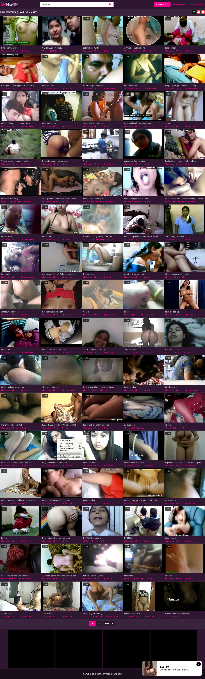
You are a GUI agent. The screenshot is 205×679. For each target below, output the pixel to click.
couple (148, 239)
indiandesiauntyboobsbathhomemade (181, 618)
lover (185, 428)
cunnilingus (147, 579)
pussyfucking (111, 617)
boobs (135, 315)
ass (65, 164)
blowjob (148, 277)
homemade (191, 51)
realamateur (109, 89)
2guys (110, 239)
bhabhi (54, 51)
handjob (190, 239)
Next (109, 623)
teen (65, 239)
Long (193, 4)
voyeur (137, 51)
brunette (147, 51)
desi (45, 51)
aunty (103, 390)
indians (109, 202)
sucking (191, 202)
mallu (21, 503)
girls (86, 202)
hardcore (190, 126)
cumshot (108, 126)
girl (184, 277)
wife (65, 541)
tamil (56, 428)
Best (158, 4)
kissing (64, 51)
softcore (26, 51)
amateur (5, 51)
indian (16, 51)
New (175, 4)
